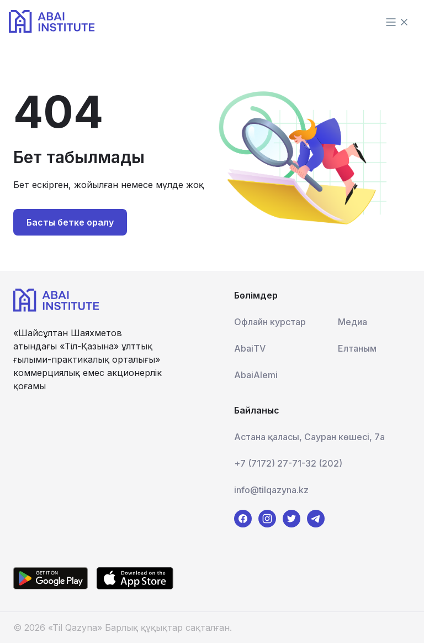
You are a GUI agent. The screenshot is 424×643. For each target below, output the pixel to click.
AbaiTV (250, 348)
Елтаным (357, 348)
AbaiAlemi (256, 374)
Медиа (352, 321)
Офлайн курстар (270, 321)
